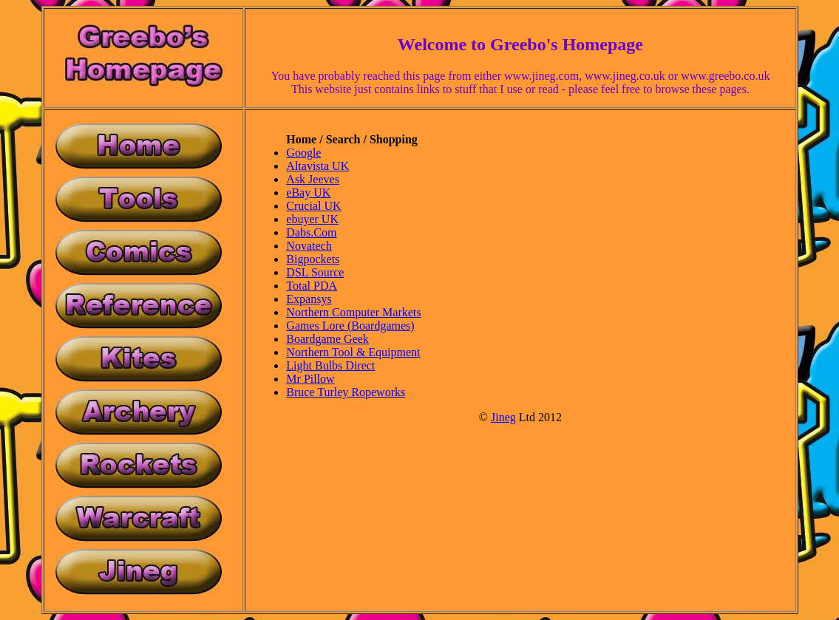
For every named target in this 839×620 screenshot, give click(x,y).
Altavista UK (317, 166)
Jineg (503, 417)
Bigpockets (312, 259)
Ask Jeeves (312, 179)
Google (303, 152)
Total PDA (311, 285)
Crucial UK (313, 206)
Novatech (308, 245)
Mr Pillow (310, 378)
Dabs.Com (311, 232)
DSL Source (315, 272)
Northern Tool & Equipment (353, 352)
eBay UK (308, 192)
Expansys (308, 299)
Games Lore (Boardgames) (350, 325)
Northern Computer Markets (353, 312)
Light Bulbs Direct (330, 365)
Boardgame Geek (327, 339)
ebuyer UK (312, 219)
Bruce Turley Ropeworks (345, 392)
